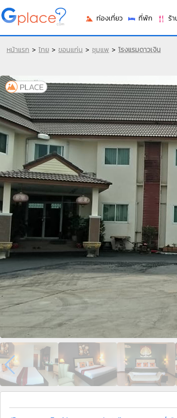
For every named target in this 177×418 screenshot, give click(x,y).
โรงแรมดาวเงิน (139, 49)
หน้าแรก (18, 49)
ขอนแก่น (70, 49)
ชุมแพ (100, 49)
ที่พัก (139, 18)
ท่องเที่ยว (104, 18)
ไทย (44, 49)
